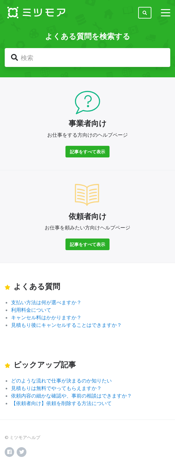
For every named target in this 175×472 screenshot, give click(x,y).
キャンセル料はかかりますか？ (46, 317)
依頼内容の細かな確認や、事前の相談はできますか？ (71, 395)
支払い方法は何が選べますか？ (46, 302)
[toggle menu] (165, 12)
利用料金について (31, 310)
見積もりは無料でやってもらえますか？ (56, 388)
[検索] (87, 57)
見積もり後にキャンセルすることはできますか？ (66, 325)
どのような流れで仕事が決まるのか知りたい (61, 380)
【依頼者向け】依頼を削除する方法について (61, 403)
